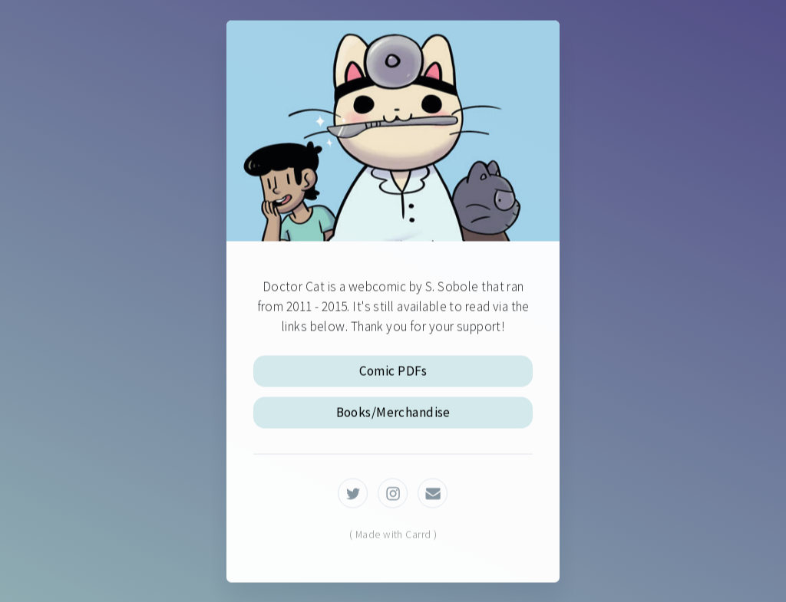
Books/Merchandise (393, 413)
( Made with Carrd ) (393, 535)
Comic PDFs (393, 372)
